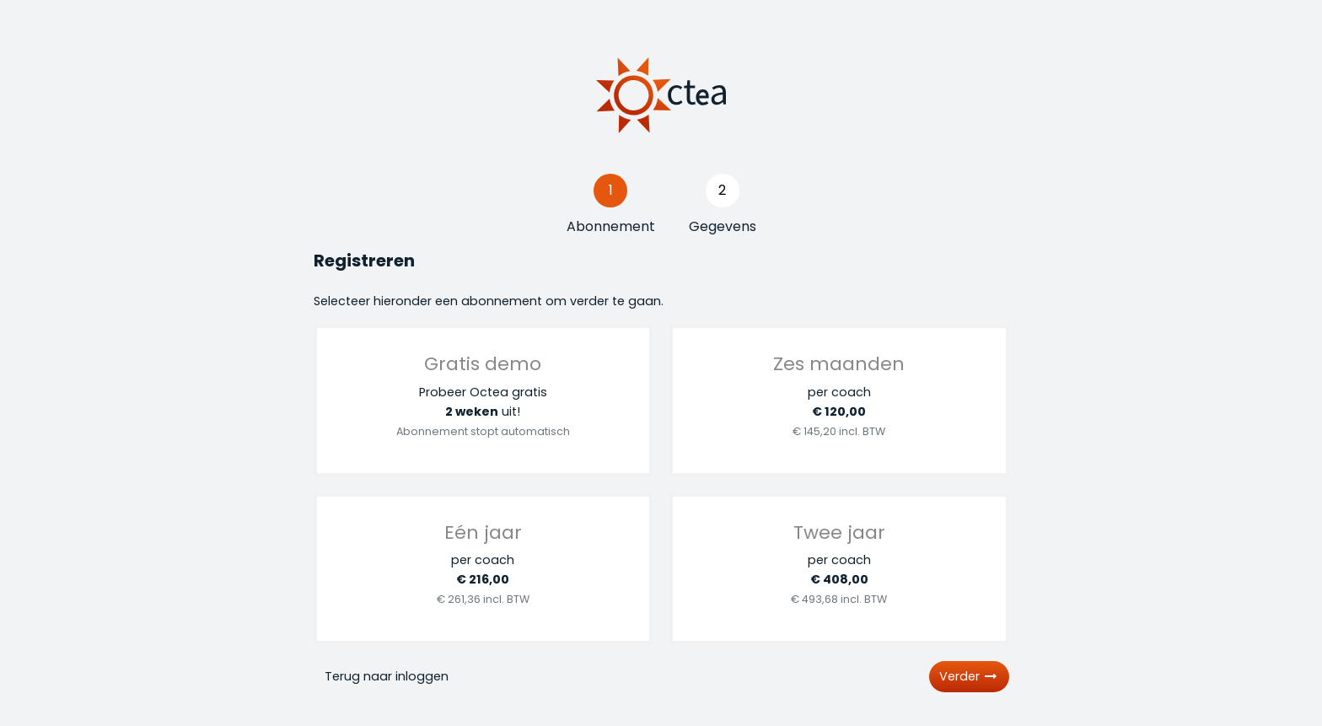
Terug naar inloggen (387, 676)
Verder (969, 676)
